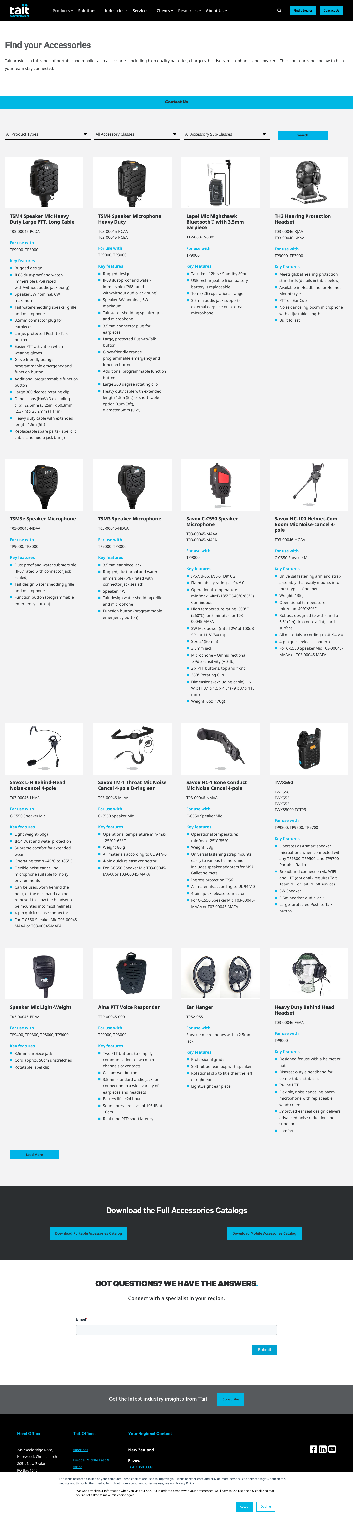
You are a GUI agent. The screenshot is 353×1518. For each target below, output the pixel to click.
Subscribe (231, 1406)
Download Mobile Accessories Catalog (264, 1240)
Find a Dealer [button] (303, 10)
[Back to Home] (19, 10)
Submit (264, 1357)
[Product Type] (48, 134)
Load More (37, 1162)
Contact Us (176, 102)
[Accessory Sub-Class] (227, 134)
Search (305, 134)
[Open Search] (279, 10)
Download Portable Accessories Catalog (88, 1240)
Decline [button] (266, 1507)
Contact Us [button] (331, 10)
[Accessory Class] (137, 134)
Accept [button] (244, 1507)
